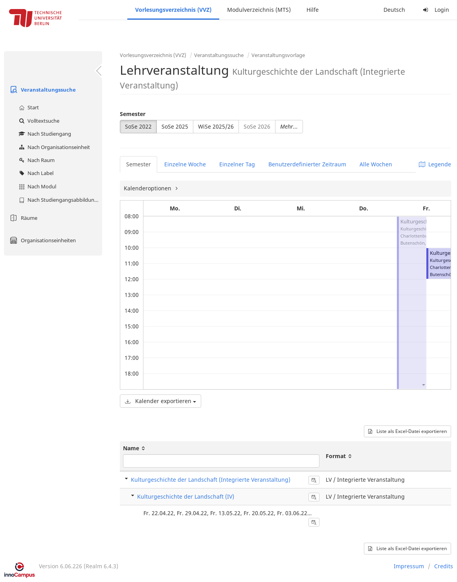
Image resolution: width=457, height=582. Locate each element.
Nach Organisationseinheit (53, 147)
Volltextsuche (38, 120)
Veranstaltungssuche (42, 89)
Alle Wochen (376, 164)
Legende (435, 164)
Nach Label (35, 173)
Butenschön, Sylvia (419, 243)
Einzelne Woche (185, 164)
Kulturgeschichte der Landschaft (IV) (185, 496)
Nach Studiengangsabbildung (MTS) (59, 199)
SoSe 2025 (175, 126)
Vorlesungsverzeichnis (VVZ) (173, 9)
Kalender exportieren (160, 401)
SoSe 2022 (138, 126)
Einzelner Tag (237, 164)
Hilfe (313, 9)
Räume (22, 217)
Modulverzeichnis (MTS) (259, 9)
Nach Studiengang (44, 133)
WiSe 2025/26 (216, 126)
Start (28, 107)
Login (435, 9)
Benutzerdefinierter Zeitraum (307, 164)
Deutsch (394, 9)
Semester (132, 114)
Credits (443, 566)
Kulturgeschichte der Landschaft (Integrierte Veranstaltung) (210, 479)
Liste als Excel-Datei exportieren (407, 431)
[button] (423, 384)
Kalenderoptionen (148, 188)
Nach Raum (36, 160)
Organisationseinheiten (42, 240)
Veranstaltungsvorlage (278, 55)
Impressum (409, 566)
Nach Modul (36, 186)
